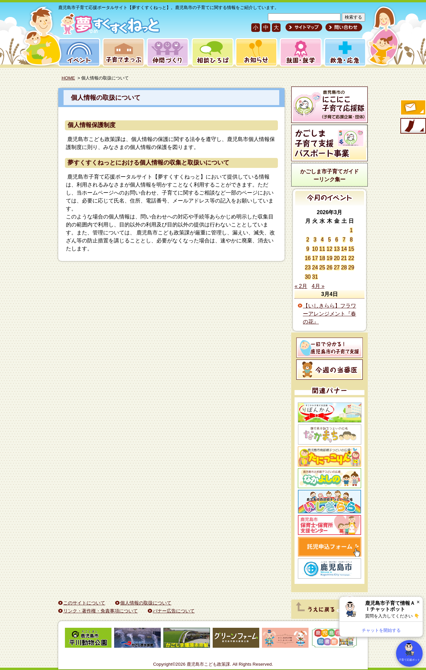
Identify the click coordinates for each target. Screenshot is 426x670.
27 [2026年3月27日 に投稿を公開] (337, 267)
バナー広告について (174, 610)
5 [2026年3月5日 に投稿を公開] (329, 239)
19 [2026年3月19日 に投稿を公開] (329, 258)
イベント (78, 52)
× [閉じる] (418, 602)
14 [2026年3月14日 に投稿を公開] (344, 249)
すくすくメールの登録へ (412, 108)
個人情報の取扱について (105, 97)
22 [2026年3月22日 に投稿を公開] (351, 258)
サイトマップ (304, 27)
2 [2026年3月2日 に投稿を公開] (307, 239)
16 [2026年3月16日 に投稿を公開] (308, 258)
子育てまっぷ (122, 52)
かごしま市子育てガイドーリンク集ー (329, 175)
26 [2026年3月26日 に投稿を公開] (329, 267)
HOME (68, 77)
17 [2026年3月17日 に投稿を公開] (315, 258)
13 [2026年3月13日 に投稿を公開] (337, 249)
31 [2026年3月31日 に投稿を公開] (315, 277)
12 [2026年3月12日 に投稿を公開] (329, 249)
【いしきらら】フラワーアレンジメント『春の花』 (329, 314)
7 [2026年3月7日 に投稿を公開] (343, 239)
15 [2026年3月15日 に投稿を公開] (351, 249)
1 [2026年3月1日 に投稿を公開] (351, 230)
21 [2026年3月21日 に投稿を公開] (344, 258)
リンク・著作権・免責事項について (100, 610)
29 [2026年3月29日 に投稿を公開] (351, 267)
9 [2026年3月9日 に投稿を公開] (307, 249)
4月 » (318, 286)
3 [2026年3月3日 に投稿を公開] (315, 239)
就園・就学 (298, 52)
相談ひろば (212, 52)
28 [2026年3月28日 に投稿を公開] (344, 267)
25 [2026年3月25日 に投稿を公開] (322, 267)
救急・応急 (344, 52)
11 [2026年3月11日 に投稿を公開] (322, 249)
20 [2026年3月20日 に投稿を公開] (337, 258)
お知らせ (255, 52)
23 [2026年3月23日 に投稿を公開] (308, 267)
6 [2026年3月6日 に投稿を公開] (336, 239)
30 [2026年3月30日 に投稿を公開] (308, 277)
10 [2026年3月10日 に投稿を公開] (315, 249)
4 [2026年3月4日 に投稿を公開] (322, 239)
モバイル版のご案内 (412, 126)
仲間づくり (167, 52)
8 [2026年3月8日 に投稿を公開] (351, 239)
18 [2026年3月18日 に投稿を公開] (322, 258)
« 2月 (301, 286)
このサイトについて (84, 602)
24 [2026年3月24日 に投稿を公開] (315, 267)
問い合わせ (343, 27)
